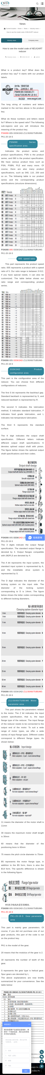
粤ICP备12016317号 (32, 1071)
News (25, 28)
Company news (33, 40)
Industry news (34, 28)
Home (19, 28)
